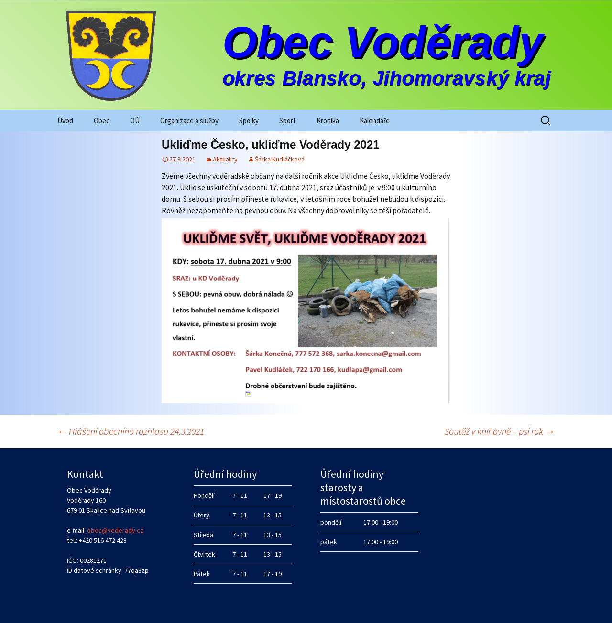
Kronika (328, 120)
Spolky (249, 120)
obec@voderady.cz (115, 530)
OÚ (135, 120)
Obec (101, 120)
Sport (287, 120)
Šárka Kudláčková (280, 159)
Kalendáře (375, 120)
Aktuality (225, 159)
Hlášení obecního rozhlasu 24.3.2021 (130, 431)
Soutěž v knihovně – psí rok (499, 431)
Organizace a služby (189, 120)
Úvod (65, 120)
